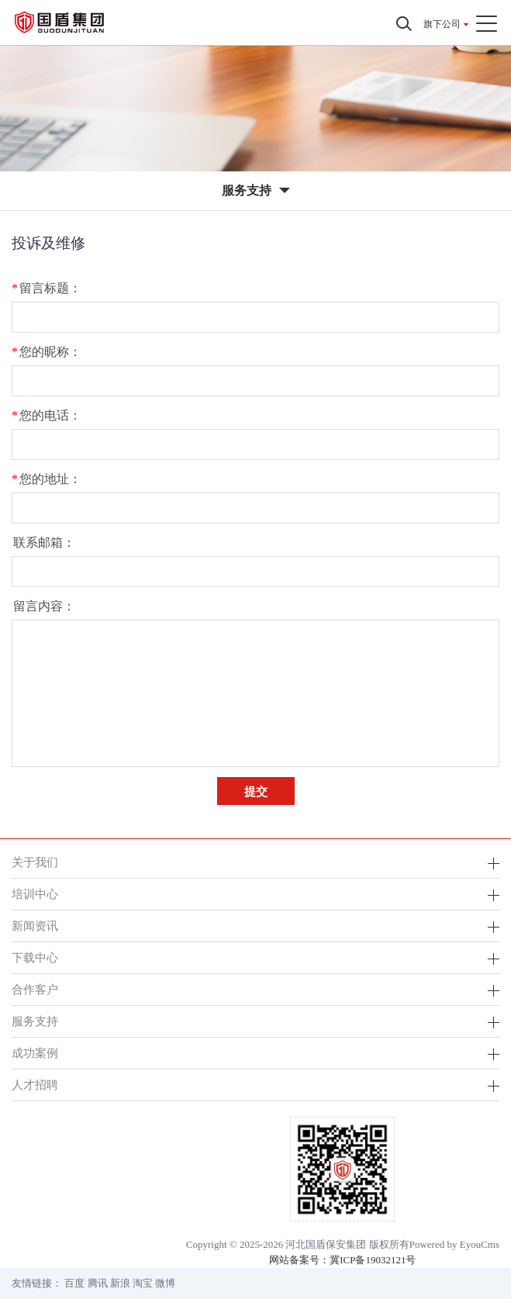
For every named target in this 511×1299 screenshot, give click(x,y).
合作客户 (35, 989)
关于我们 (35, 862)
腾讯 (98, 1283)
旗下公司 (442, 24)
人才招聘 (35, 1084)
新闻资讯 (35, 925)
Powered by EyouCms (454, 1244)
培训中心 (35, 893)
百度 (74, 1283)
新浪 (120, 1283)
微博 (165, 1283)
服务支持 (35, 1021)
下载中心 (35, 957)
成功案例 (35, 1052)
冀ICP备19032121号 (373, 1260)
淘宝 (143, 1283)
